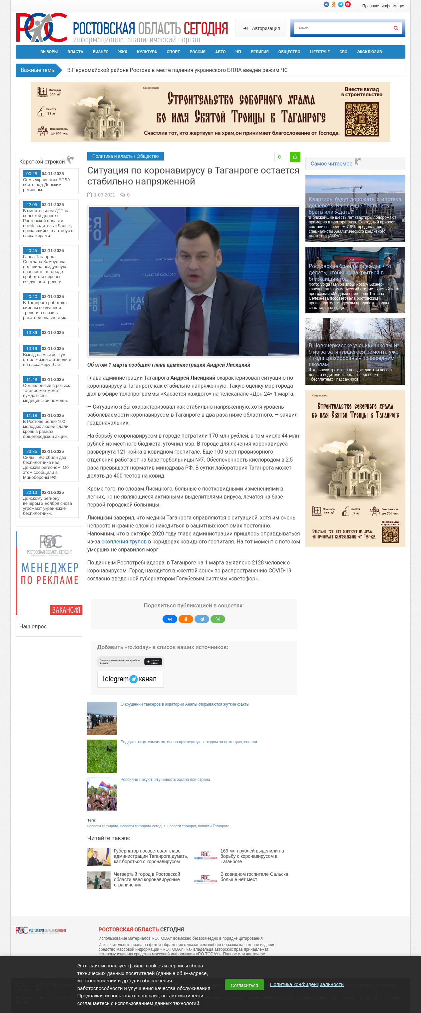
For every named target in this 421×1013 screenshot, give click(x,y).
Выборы (49, 52)
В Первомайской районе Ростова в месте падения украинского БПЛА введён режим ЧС (177, 70)
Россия (198, 52)
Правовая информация (383, 6)
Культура (147, 52)
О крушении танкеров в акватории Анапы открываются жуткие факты (185, 704)
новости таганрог (182, 826)
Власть (75, 52)
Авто (220, 52)
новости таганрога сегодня (143, 826)
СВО (343, 52)
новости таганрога (102, 826)
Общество (289, 52)
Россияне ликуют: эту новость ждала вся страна (165, 779)
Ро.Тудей (124, 28)
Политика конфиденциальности (307, 984)
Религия (260, 52)
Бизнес (100, 52)
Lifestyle (320, 52)
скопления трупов (124, 541)
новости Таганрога (213, 826)
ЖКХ (122, 52)
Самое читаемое (336, 164)
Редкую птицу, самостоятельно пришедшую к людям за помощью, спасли (189, 742)
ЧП (238, 52)
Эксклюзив (369, 52)
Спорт (173, 52)
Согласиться (244, 985)
